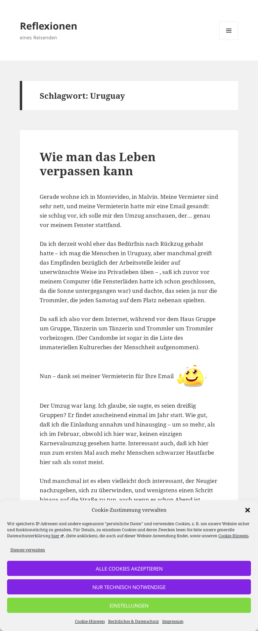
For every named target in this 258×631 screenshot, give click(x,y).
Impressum (172, 621)
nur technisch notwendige (129, 587)
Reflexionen (48, 25)
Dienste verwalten (27, 550)
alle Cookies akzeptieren (129, 568)
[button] (247, 510)
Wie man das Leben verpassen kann (98, 164)
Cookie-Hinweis (233, 536)
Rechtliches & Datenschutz (133, 621)
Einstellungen (129, 605)
